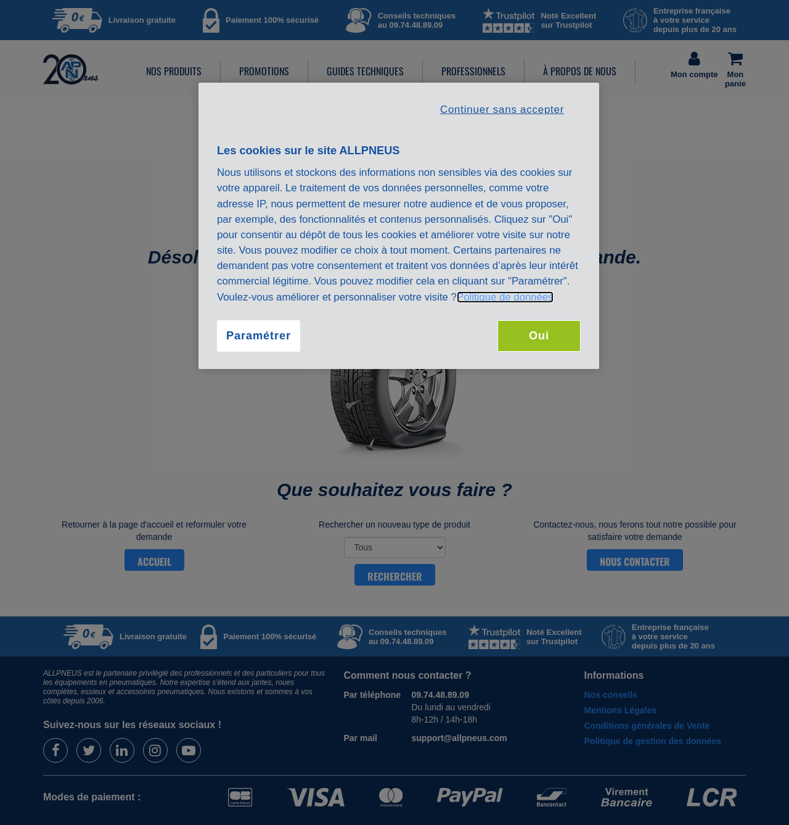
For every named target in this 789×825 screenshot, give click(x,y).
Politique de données (505, 297)
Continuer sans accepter (502, 109)
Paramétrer (258, 336)
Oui (539, 336)
